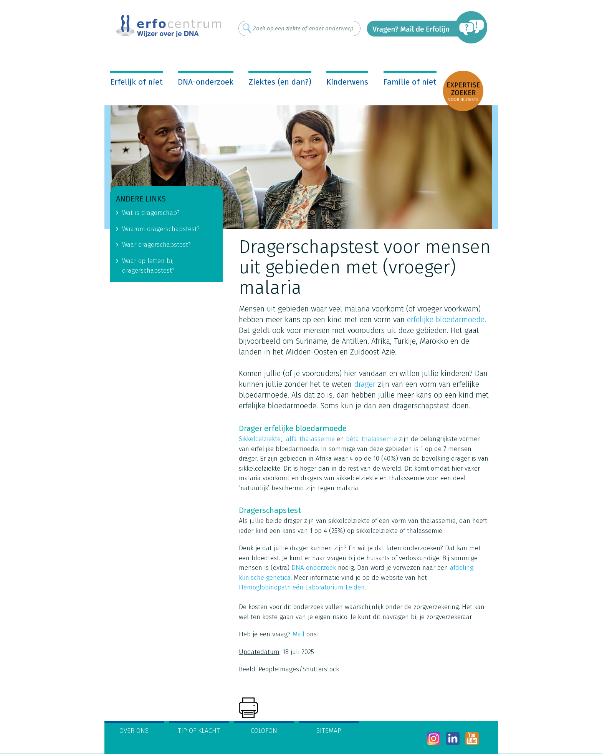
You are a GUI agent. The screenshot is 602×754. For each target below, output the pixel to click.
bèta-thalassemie (371, 439)
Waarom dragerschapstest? (161, 229)
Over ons (134, 731)
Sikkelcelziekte (260, 439)
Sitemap (328, 731)
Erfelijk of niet (136, 82)
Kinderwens (347, 82)
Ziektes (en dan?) (279, 82)
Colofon (264, 731)
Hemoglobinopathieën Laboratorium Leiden (302, 587)
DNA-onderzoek (205, 82)
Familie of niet (410, 82)
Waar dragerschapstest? (156, 245)
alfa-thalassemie (310, 439)
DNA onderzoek (313, 568)
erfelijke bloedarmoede (446, 319)
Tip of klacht (199, 731)
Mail (298, 634)
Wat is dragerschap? (151, 213)
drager (364, 384)
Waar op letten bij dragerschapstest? (148, 266)
